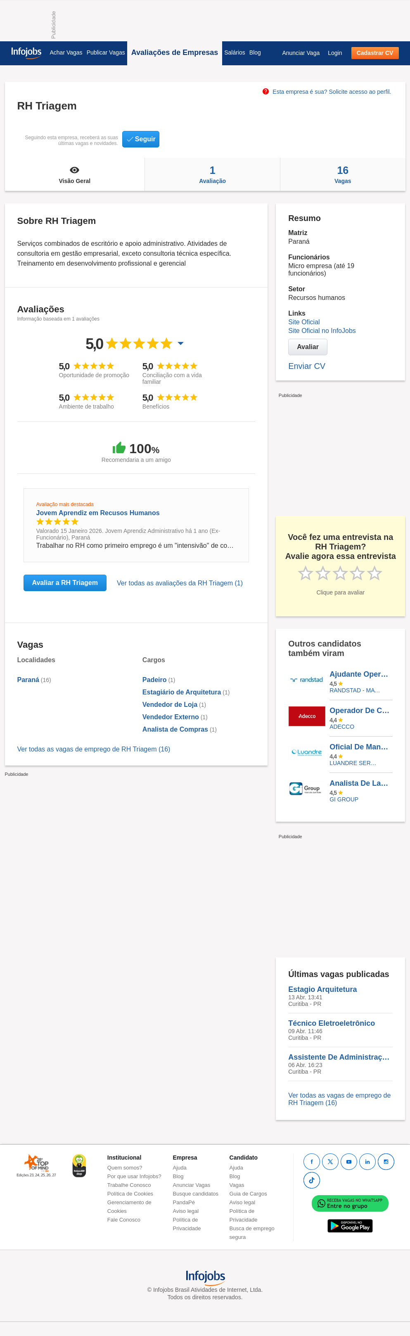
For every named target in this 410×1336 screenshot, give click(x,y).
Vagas (343, 174)
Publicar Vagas (106, 52)
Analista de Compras (175, 729)
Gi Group (343, 799)
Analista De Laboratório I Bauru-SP (360, 783)
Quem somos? (124, 1168)
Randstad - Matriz (354, 690)
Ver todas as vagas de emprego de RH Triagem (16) (94, 749)
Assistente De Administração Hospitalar (340, 1057)
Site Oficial (304, 322)
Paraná (28, 679)
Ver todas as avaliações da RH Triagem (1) (180, 583)
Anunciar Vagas (192, 1185)
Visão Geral (75, 174)
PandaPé (184, 1202)
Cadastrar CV (375, 53)
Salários (234, 52)
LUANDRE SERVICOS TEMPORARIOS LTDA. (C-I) (354, 763)
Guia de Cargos (248, 1194)
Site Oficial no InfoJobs (322, 330)
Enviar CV (306, 366)
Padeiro (154, 679)
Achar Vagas (66, 52)
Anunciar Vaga (301, 53)
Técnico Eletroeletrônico (331, 1023)
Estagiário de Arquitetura (181, 692)
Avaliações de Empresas (174, 52)
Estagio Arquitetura (322, 989)
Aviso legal (186, 1211)
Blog (255, 52)
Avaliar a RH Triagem (65, 582)
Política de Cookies (130, 1194)
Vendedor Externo (170, 716)
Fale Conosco (123, 1220)
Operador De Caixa (360, 710)
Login (335, 53)
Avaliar (308, 346)
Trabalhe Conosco (129, 1185)
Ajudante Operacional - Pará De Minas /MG (360, 674)
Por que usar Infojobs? (134, 1176)
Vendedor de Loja (169, 704)
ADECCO (341, 726)
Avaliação (212, 174)
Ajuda (180, 1168)
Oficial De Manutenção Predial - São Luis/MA (360, 747)
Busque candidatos (196, 1194)
